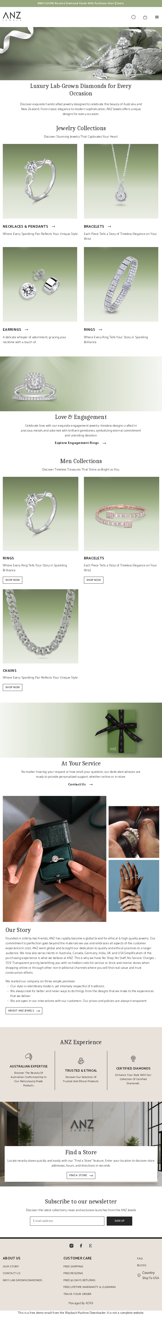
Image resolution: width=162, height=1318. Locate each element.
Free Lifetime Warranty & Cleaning (90, 1289)
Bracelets (98, 227)
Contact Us (12, 1276)
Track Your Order (77, 1296)
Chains (10, 673)
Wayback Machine (77, 1315)
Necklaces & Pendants (29, 227)
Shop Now (12, 582)
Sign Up (119, 1223)
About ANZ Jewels (24, 1013)
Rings (93, 331)
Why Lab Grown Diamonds (22, 1282)
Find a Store (81, 1178)
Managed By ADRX (81, 1306)
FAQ (140, 1261)
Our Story (11, 1269)
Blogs (141, 1268)
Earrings (16, 331)
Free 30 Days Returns (79, 1282)
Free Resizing (73, 1276)
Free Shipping (73, 1269)
